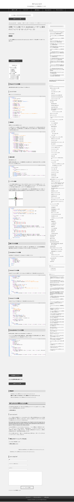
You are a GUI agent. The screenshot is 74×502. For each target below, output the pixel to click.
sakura (62, 278)
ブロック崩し (53, 169)
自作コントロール (53, 113)
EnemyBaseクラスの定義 (15, 75)
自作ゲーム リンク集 (17, 19)
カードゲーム (52, 125)
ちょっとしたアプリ (53, 204)
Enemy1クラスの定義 (14, 77)
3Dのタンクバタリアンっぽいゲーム (57, 201)
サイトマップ (25, 10)
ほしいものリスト (48, 10)
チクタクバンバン (54, 172)
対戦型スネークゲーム (55, 181)
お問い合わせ (37, 10)
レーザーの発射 (13, 72)
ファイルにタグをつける (55, 214)
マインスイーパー (54, 149)
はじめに (52, 90)
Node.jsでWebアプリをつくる (55, 248)
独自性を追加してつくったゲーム (55, 179)
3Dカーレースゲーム (54, 198)
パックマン (53, 154)
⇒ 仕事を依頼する (12, 410)
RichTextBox (52, 235)
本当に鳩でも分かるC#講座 (55, 95)
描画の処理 (12, 71)
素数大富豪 (53, 126)
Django (52, 260)
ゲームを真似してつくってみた (55, 137)
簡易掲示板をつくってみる (55, 251)
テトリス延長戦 (53, 123)
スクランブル (53, 167)
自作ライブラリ (52, 115)
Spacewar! (53, 174)
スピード (52, 128)
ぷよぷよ (52, 162)
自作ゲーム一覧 (14, 10)
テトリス (51, 121)
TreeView (51, 237)
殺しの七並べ (54, 133)
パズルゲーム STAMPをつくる (55, 49)
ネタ (51, 102)
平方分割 (52, 225)
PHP (51, 253)
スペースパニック (54, 160)
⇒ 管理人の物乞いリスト (13, 444)
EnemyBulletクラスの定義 (13, 79)
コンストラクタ (13, 68)
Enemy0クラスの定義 (14, 76)
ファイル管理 (53, 228)
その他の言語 (52, 258)
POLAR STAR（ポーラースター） (57, 142)
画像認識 (52, 221)
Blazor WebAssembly (53, 242)
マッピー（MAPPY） (54, 147)
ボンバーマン (53, 151)
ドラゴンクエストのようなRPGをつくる (57, 346)
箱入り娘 (52, 144)
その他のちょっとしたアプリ (56, 218)
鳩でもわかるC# (37, 4)
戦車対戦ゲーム (53, 191)
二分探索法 (53, 223)
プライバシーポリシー (59, 10)
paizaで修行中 (53, 107)
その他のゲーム (53, 177)
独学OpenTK (52, 240)
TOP (12, 23)
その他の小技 (53, 233)
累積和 (52, 226)
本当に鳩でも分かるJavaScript (56, 97)
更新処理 (12, 70)
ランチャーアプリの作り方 (54, 299)
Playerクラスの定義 (12, 67)
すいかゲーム (53, 140)
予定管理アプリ (53, 216)
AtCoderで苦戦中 (54, 105)
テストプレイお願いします (54, 35)
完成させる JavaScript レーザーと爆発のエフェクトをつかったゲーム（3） (23, 397)
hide (16, 65)
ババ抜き (52, 130)
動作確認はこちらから (16, 375)
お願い (52, 93)
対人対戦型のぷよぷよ (56, 165)
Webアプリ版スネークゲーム (56, 249)
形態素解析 (53, 211)
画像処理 (52, 230)
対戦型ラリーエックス (55, 194)
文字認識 (52, 207)
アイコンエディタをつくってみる (55, 119)
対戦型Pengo (53, 196)
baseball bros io (54, 297)
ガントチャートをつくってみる (56, 256)
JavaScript (10, 36)
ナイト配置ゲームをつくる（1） (55, 38)
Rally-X (52, 156)
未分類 (51, 261)
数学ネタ (51, 238)
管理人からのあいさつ (54, 88)
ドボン (52, 135)
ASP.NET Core (52, 100)
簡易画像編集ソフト (54, 209)
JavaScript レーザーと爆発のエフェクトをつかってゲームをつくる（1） (23, 394)
